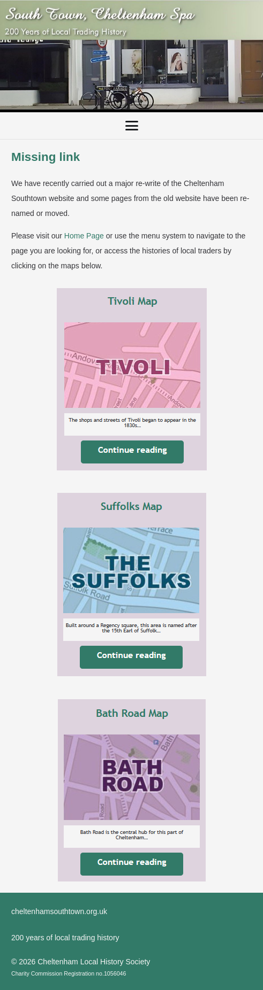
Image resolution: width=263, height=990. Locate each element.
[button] (131, 125)
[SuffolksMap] (131, 585)
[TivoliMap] (131, 379)
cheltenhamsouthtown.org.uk (59, 911)
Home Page (84, 235)
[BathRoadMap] (131, 790)
